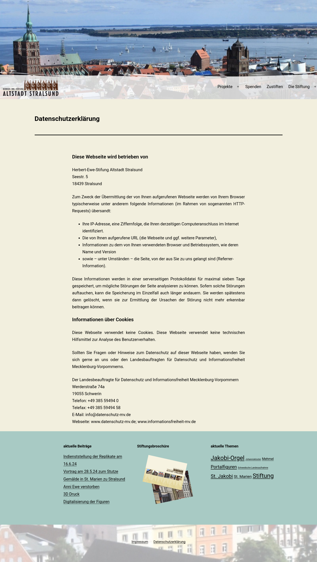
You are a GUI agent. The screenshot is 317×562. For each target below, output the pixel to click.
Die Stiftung (299, 86)
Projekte (224, 86)
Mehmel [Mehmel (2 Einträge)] (268, 459)
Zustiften (275, 86)
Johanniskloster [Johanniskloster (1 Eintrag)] (253, 459)
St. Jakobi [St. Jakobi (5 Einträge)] (222, 476)
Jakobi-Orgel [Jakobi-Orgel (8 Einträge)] (227, 457)
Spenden (253, 86)
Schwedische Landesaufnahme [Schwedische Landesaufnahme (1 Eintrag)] (253, 467)
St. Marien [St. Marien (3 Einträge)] (243, 476)
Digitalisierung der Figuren (86, 501)
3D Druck (71, 494)
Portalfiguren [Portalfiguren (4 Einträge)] (224, 466)
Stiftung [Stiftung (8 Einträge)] (263, 475)
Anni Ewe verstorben (81, 486)
